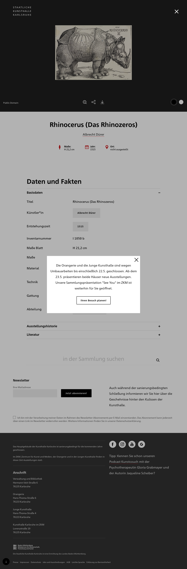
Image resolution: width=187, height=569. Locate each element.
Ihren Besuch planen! (93, 300)
